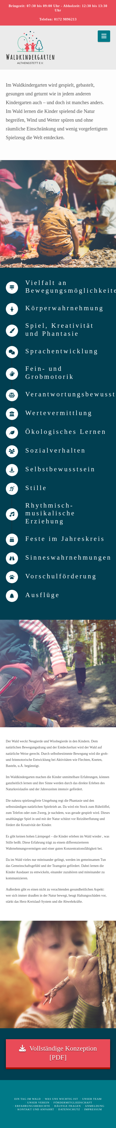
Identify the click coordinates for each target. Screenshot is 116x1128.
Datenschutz (69, 1109)
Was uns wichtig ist (61, 1098)
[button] (104, 36)
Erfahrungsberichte (32, 1105)
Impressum (93, 1109)
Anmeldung (95, 1105)
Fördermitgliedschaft (73, 1102)
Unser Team (92, 1098)
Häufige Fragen (67, 1105)
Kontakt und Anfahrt (36, 1109)
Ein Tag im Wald (27, 1098)
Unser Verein (38, 1102)
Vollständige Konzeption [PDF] (58, 1052)
